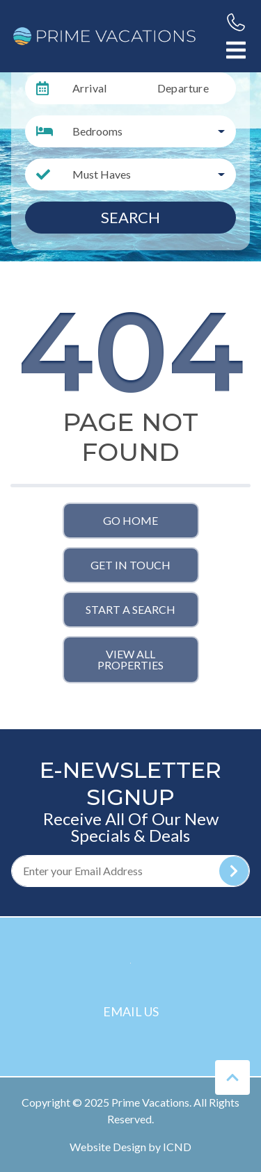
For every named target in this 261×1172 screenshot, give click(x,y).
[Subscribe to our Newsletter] (130, 871)
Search (130, 217)
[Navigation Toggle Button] (236, 50)
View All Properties (130, 659)
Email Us (131, 1011)
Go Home (130, 520)
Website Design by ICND (130, 1146)
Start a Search (130, 609)
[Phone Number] (236, 22)
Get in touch (130, 564)
